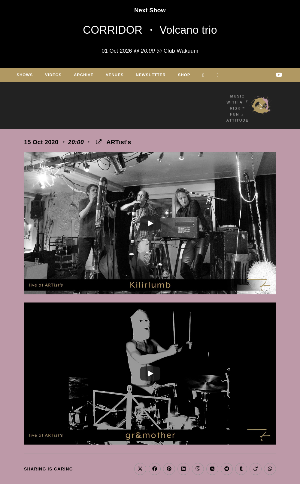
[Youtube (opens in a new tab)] (279, 75)
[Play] (150, 223)
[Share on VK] (212, 469)
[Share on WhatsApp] (270, 469)
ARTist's (118, 142)
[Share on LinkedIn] (183, 469)
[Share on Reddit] (227, 469)
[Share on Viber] (198, 469)
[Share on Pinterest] (169, 469)
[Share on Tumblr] (241, 469)
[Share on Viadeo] (256, 469)
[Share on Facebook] (155, 469)
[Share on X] (140, 469)
